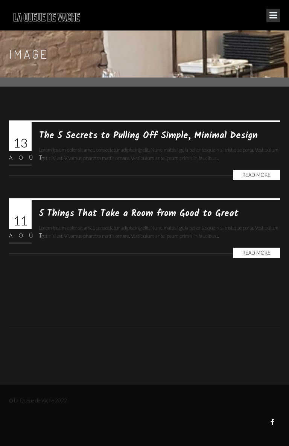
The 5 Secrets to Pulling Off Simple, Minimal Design (148, 135)
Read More (256, 175)
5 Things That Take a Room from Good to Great (139, 213)
